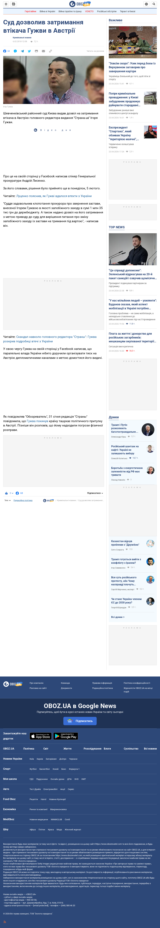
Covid (67, 819)
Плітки (42, 829)
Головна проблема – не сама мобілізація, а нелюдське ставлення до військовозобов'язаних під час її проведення (132, 316)
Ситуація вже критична (121, 346)
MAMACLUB (56, 819)
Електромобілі (50, 789)
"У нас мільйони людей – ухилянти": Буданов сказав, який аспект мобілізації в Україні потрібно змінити (133, 304)
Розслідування (92, 748)
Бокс (63, 769)
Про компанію (37, 683)
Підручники (42, 779)
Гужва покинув (37, 421)
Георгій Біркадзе (118, 607)
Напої (43, 799)
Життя (68, 748)
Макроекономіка (58, 809)
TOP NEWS (117, 227)
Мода (59, 829)
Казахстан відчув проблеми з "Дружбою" (125, 543)
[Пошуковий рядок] (154, 4)
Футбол (33, 769)
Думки (114, 417)
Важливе (115, 20)
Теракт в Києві (127, 11)
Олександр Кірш (118, 437)
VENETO (89, 11)
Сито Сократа (117, 550)
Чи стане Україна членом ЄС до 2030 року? (126, 601)
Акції (62, 789)
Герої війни (30, 11)
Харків (40, 759)
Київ (32, 759)
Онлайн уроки (57, 779)
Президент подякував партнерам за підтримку (128, 285)
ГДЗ (31, 779)
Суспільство (131, 748)
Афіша (33, 829)
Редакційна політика (23, 500)
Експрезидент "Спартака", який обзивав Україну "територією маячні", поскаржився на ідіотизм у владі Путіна (124, 133)
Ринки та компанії (38, 809)
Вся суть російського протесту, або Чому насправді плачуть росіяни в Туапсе (123, 581)
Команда (65, 683)
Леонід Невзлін (118, 480)
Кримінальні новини (22, 38)
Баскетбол (45, 769)
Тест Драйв (35, 789)
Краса (51, 829)
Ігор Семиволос (118, 568)
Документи (66, 688)
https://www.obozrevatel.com (108, 844)
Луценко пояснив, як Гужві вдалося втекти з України (54, 196)
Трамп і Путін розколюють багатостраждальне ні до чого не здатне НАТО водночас (123, 428)
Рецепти (34, 799)
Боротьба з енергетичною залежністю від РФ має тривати (127, 471)
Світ (45, 748)
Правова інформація (102, 683)
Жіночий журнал (73, 829)
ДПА (69, 779)
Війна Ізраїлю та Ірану (70, 11)
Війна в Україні (47, 11)
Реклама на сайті (38, 688)
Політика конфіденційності (137, 683)
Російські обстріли (106, 11)
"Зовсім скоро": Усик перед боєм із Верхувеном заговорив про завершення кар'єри (132, 67)
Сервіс (71, 789)
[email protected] (40, 905)
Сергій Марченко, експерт (122, 589)
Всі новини (150, 748)
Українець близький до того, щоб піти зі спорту (129, 78)
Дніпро (62, 759)
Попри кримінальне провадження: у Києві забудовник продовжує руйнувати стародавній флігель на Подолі (124, 99)
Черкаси (73, 759)
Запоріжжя (51, 759)
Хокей (56, 769)
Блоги (107, 748)
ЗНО (76, 779)
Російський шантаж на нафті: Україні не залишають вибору (125, 450)
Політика (28, 748)
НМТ (83, 779)
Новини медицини (39, 819)
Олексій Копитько (119, 458)
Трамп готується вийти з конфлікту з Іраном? (126, 561)
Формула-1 (74, 769)
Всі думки (117, 617)
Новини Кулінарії (57, 799)
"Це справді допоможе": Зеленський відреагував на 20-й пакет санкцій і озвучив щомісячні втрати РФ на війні (132, 274)
